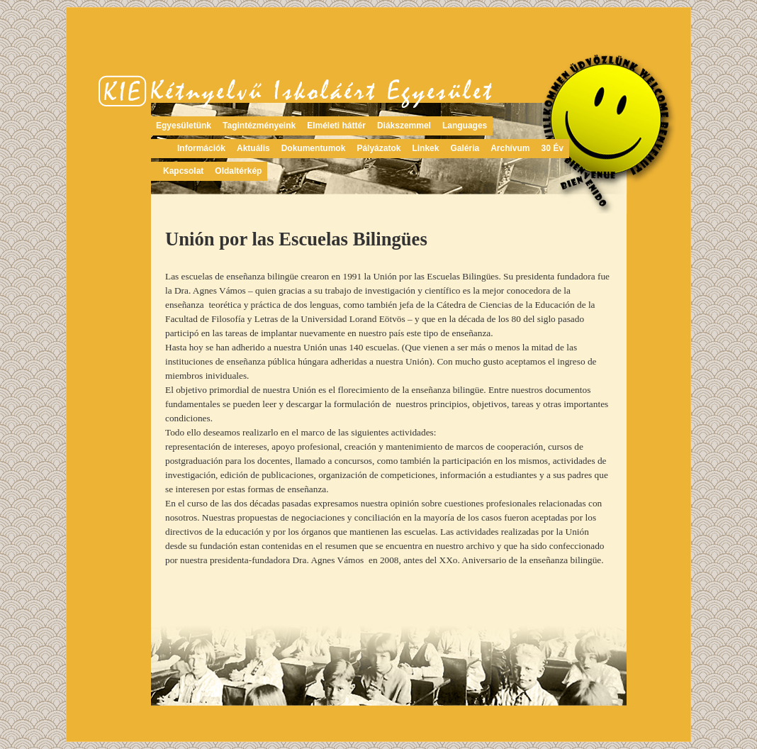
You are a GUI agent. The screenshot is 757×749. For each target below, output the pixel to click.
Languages (464, 126)
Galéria (464, 148)
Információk (201, 148)
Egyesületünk (183, 126)
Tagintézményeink (259, 126)
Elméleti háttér (336, 126)
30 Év (552, 148)
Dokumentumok (313, 148)
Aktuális (253, 148)
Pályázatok (378, 148)
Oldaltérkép (238, 171)
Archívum (509, 148)
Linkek (425, 148)
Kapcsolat (183, 171)
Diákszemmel (404, 126)
